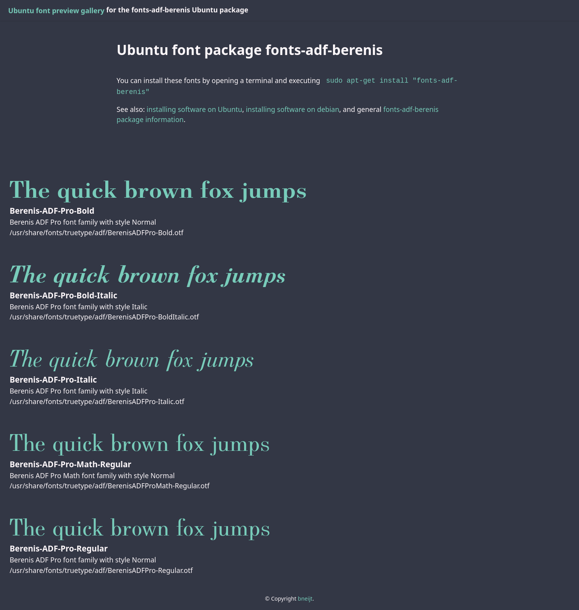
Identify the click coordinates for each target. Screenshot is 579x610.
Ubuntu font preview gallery (56, 10)
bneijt (305, 597)
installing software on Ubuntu (194, 107)
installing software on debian (292, 107)
